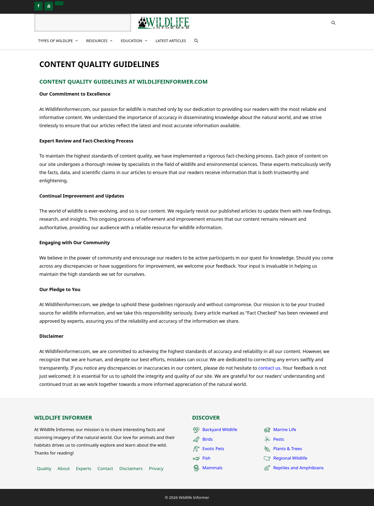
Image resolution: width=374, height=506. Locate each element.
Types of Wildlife (60, 40)
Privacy (156, 468)
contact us (269, 368)
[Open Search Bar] (333, 23)
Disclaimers (131, 468)
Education (136, 40)
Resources (101, 40)
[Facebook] (38, 6)
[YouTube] (49, 6)
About (64, 468)
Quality (44, 468)
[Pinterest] (59, 3)
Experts (83, 468)
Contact (105, 468)
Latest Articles (171, 40)
